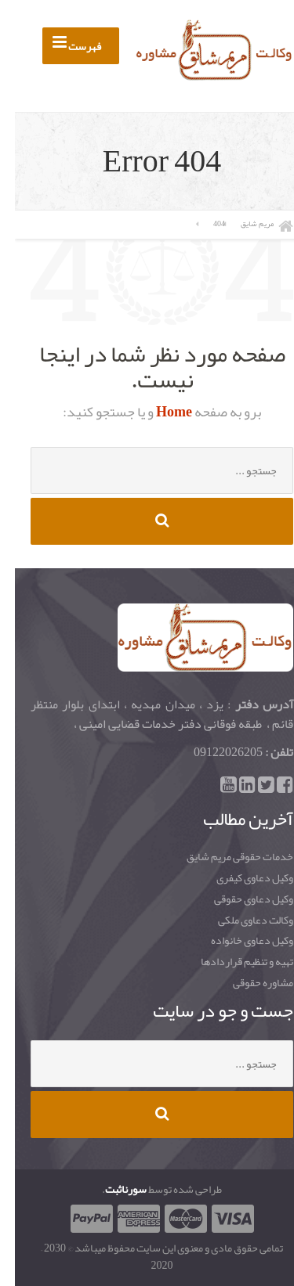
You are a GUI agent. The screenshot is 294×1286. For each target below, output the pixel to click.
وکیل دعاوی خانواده (237, 940)
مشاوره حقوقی (248, 983)
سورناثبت (111, 1189)
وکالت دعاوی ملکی (240, 920)
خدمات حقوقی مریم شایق (225, 857)
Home (158, 412)
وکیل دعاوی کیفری (239, 878)
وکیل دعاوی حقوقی (238, 899)
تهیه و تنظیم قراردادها (232, 962)
